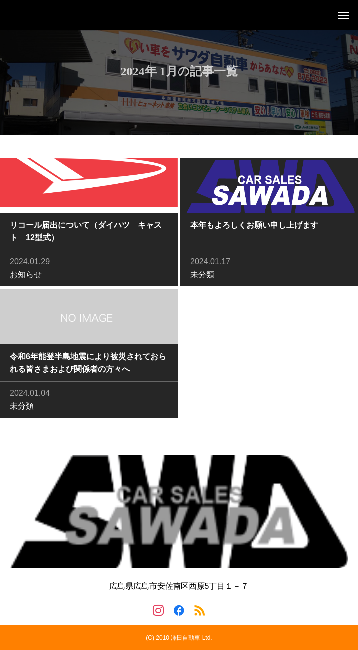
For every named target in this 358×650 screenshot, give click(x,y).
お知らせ (26, 275)
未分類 (202, 275)
